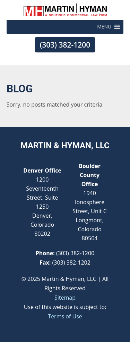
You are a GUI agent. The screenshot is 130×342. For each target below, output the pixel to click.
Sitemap (65, 297)
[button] (104, 27)
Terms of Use (65, 316)
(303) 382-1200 (65, 45)
